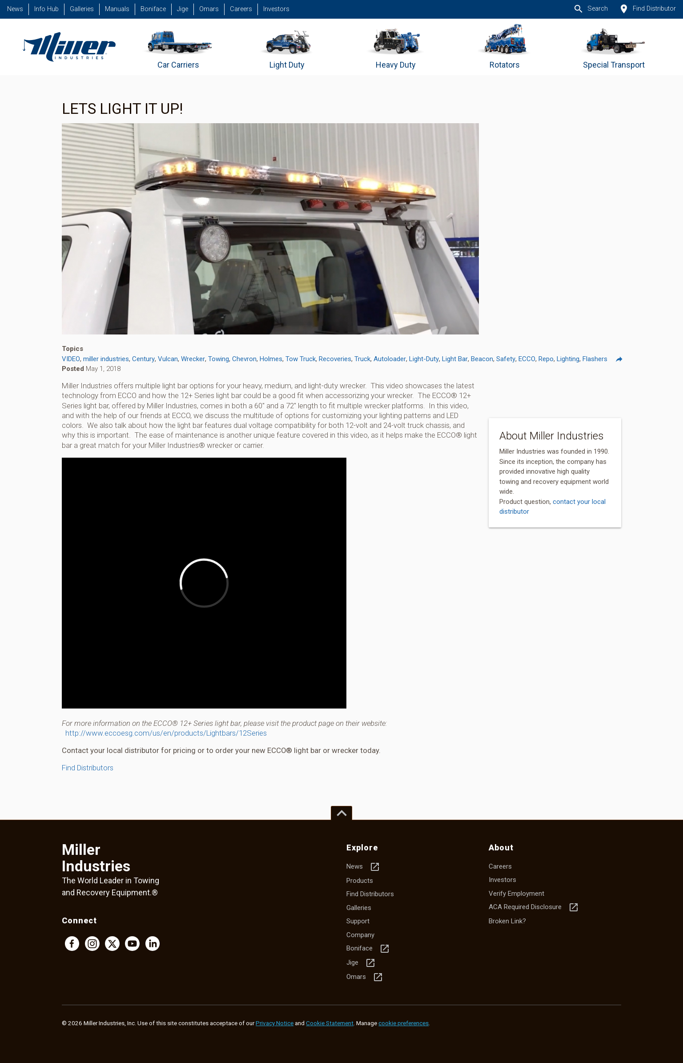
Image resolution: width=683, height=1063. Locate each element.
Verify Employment (516, 894)
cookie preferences (403, 1023)
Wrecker (193, 359)
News (15, 9)
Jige (182, 9)
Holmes (271, 359)
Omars (209, 9)
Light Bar (455, 359)
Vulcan (168, 359)
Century (143, 359)
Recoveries (335, 359)
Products (359, 881)
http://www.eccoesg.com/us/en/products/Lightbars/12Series (166, 733)
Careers (241, 9)
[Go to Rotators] (505, 47)
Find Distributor (647, 9)
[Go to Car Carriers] (178, 47)
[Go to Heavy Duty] (396, 47)
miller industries (106, 359)
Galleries (82, 9)
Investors (276, 9)
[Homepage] (69, 47)
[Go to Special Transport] (614, 47)
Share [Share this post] (624, 359)
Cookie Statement (330, 1023)
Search (590, 9)
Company (360, 935)
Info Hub (46, 9)
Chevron (244, 359)
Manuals (117, 9)
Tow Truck (300, 359)
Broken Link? (507, 921)
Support (358, 921)
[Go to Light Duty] (287, 47)
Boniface (153, 9)
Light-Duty (424, 359)
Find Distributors (87, 767)
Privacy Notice (274, 1023)
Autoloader (390, 359)
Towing (218, 359)
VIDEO (71, 359)
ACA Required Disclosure (534, 907)
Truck (362, 359)
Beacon (482, 359)
